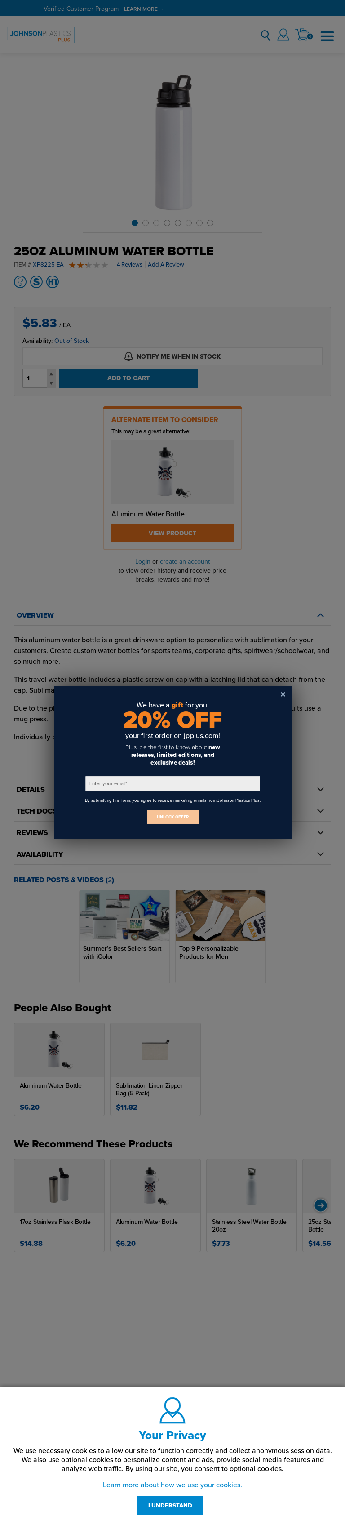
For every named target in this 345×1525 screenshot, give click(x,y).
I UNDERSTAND (170, 1505)
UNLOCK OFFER (172, 816)
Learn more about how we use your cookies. (172, 1485)
